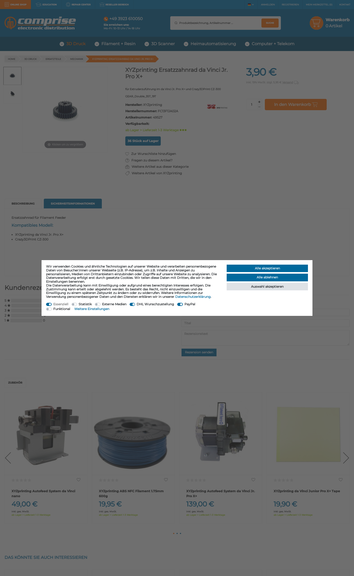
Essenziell (60, 304)
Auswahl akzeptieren (267, 287)
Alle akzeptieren (267, 268)
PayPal (189, 304)
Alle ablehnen (267, 277)
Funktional (61, 309)
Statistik (85, 304)
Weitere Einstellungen (91, 309)
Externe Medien (114, 304)
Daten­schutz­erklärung (193, 297)
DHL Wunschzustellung (155, 304)
